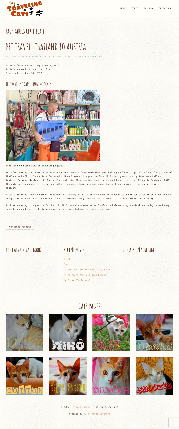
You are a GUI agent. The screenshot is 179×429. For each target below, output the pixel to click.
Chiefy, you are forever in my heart (87, 269)
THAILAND (97, 56)
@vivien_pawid (81, 406)
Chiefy (68, 258)
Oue (66, 264)
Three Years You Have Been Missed (85, 274)
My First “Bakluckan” (77, 280)
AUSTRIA (84, 56)
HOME (123, 8)
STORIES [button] (134, 8)
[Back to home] (24, 8)
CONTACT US (164, 8)
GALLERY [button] (148, 8)
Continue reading (20, 226)
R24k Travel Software (97, 413)
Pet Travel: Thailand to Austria (46, 46)
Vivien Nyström (32, 56)
